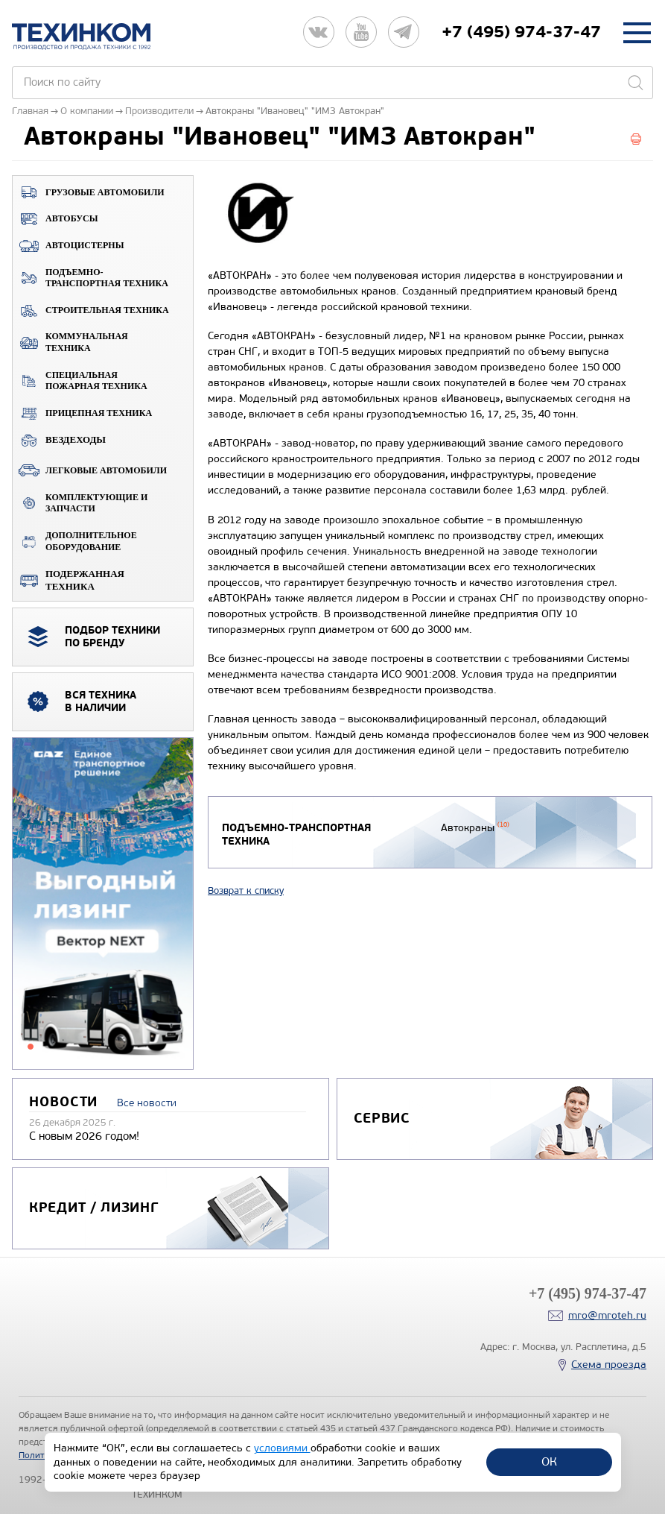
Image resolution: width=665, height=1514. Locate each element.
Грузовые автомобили (89, 192)
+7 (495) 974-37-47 (521, 32)
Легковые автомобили (90, 470)
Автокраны (474, 827)
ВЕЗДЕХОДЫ (59, 440)
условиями (282, 1448)
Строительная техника (91, 311)
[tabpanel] (103, 904)
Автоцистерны (68, 246)
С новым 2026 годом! (84, 1136)
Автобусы (55, 219)
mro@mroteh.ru (607, 1315)
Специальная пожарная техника (80, 381)
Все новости (146, 1103)
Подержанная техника (68, 580)
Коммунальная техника (70, 342)
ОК (549, 1461)
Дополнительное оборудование (75, 541)
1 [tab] (31, 1047)
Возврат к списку (246, 891)
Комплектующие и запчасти (80, 503)
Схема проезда (608, 1364)
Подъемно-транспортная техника (90, 278)
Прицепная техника (82, 414)
